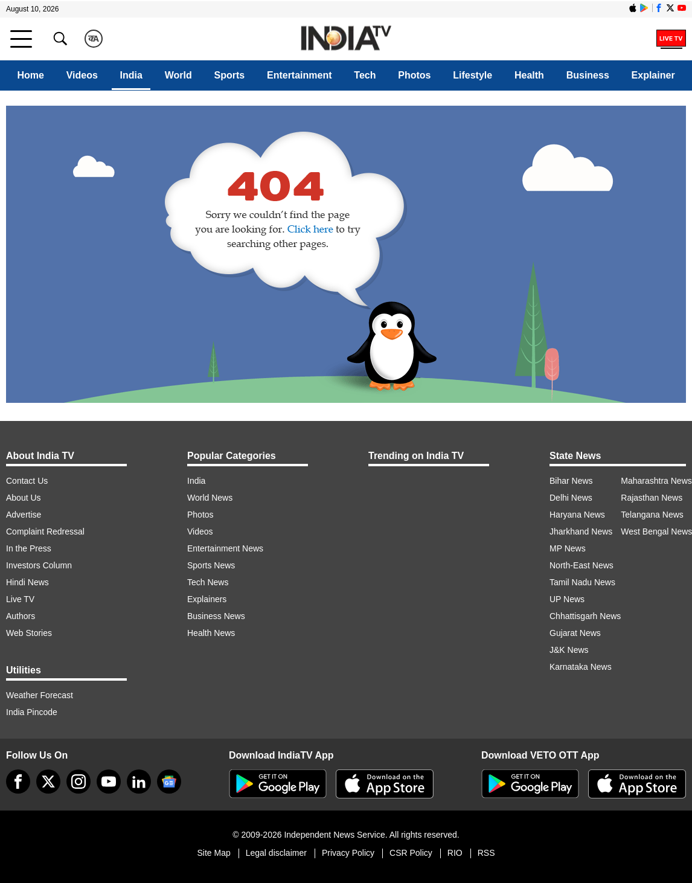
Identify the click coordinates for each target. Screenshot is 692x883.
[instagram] (78, 781)
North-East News (581, 565)
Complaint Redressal (45, 531)
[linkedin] (139, 781)
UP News (567, 599)
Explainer (653, 75)
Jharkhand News (580, 531)
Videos (82, 75)
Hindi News (27, 582)
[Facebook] (18, 781)
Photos (414, 75)
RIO (455, 853)
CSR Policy (410, 853)
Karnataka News (580, 667)
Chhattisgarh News (585, 616)
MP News (567, 548)
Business (587, 75)
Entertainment (299, 75)
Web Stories (29, 633)
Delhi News (570, 498)
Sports (229, 75)
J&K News (569, 650)
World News (209, 498)
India (131, 75)
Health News (211, 633)
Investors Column (39, 565)
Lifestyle (472, 75)
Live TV (20, 599)
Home (30, 75)
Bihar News (571, 481)
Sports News (211, 565)
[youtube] (109, 781)
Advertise (23, 514)
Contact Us (27, 481)
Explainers (206, 599)
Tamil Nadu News (582, 582)
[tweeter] (48, 781)
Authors (20, 616)
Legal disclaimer (276, 853)
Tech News (207, 582)
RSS (486, 853)
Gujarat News (575, 633)
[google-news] (169, 781)
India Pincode (31, 712)
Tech (365, 75)
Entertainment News (225, 548)
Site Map (213, 853)
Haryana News (577, 514)
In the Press (28, 548)
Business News (216, 616)
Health (529, 75)
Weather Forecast (39, 695)
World (178, 75)
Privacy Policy (348, 853)
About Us (23, 498)
